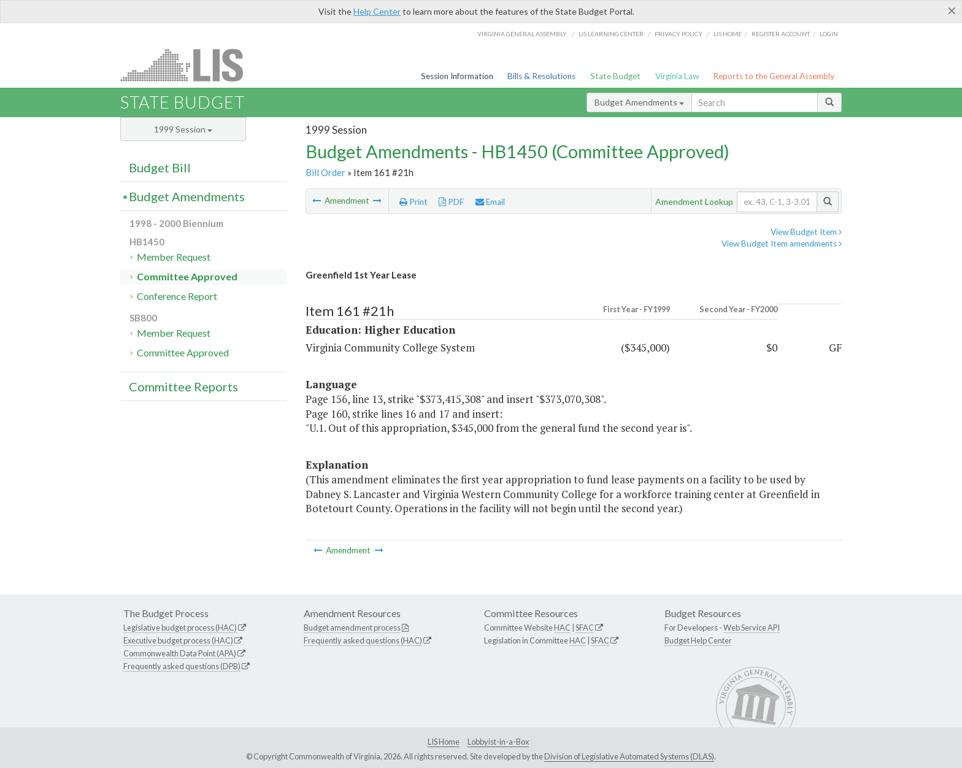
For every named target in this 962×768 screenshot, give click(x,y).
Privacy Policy (678, 33)
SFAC (584, 627)
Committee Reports (183, 386)
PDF (451, 202)
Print (413, 202)
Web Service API (751, 627)
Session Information (457, 76)
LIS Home (444, 742)
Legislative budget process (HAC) (180, 627)
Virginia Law (677, 76)
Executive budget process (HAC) (178, 640)
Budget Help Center (698, 640)
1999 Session (183, 129)
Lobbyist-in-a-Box (498, 742)
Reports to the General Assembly (773, 76)
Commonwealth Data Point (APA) (179, 653)
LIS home (728, 33)
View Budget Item (806, 232)
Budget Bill (160, 167)
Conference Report (177, 296)
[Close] (951, 10)
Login (829, 33)
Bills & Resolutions (541, 76)
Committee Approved (187, 276)
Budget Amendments (639, 102)
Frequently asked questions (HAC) (363, 640)
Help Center (377, 11)
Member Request (173, 257)
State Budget (615, 76)
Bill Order (325, 172)
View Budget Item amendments (781, 243)
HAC (562, 627)
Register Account (781, 33)
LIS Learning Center (611, 33)
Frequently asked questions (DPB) (181, 666)
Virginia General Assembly (522, 33)
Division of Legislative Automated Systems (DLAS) (629, 756)
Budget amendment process (352, 627)
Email (490, 202)
